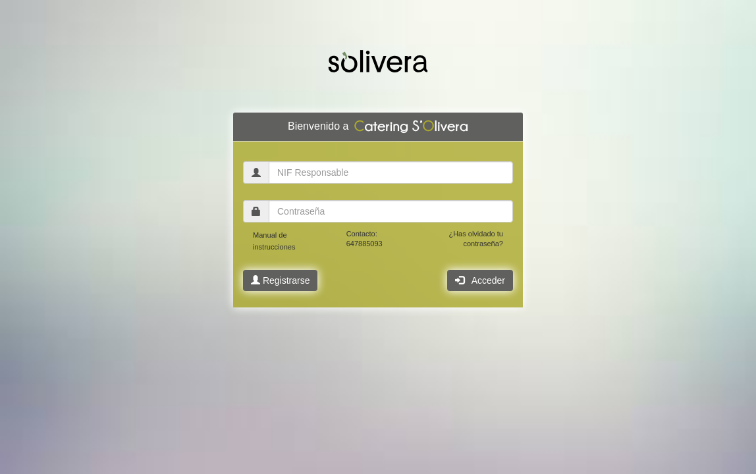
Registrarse (280, 280)
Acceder (480, 280)
